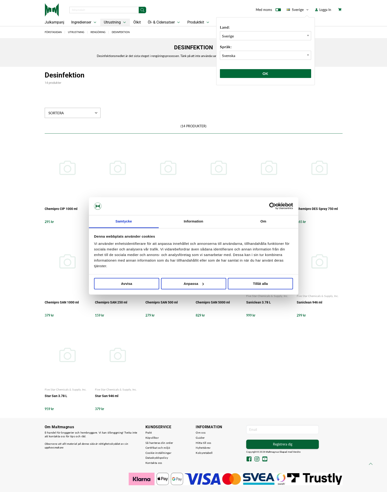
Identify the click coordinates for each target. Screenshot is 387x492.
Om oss (200, 432)
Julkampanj (54, 22)
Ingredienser (84, 22)
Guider (200, 437)
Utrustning (115, 22)
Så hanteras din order (159, 443)
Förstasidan (53, 32)
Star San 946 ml (106, 396)
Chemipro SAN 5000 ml (213, 302)
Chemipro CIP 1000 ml (61, 209)
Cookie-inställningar (158, 453)
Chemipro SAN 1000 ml (62, 302)
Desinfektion (121, 32)
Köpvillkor (152, 437)
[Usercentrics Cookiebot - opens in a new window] (272, 206)
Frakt (148, 432)
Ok (265, 73)
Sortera (73, 113)
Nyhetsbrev (203, 447)
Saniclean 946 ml (309, 302)
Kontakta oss (153, 463)
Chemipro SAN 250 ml (111, 302)
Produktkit (198, 22)
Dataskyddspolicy (156, 457)
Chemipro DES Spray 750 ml (317, 209)
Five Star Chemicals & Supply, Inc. (267, 296)
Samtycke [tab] (123, 221)
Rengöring (98, 32)
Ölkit (137, 22)
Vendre (296, 452)
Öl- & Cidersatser (164, 22)
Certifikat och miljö (157, 447)
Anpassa (194, 284)
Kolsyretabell (204, 453)
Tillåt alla (260, 284)
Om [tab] (263, 221)
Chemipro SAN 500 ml (161, 302)
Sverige (298, 9)
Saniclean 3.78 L (258, 302)
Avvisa (126, 284)
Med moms (268, 11)
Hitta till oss (203, 443)
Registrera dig (282, 444)
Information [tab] (193, 221)
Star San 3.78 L (56, 396)
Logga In (323, 10)
